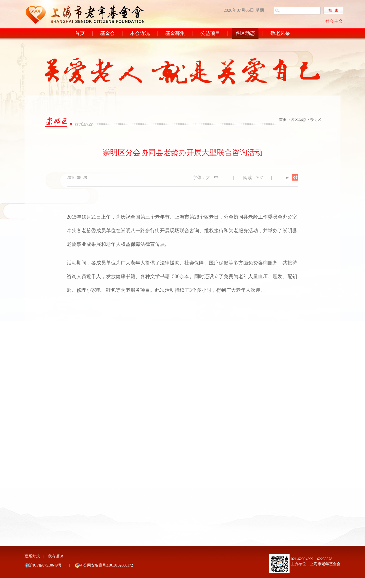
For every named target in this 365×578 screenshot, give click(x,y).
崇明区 (315, 120)
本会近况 (140, 33)
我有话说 (55, 556)
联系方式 (32, 556)
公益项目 (210, 33)
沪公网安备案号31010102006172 (106, 565)
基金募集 (175, 33)
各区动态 (245, 33)
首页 (80, 33)
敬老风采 (280, 33)
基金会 (107, 33)
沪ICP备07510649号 (45, 565)
